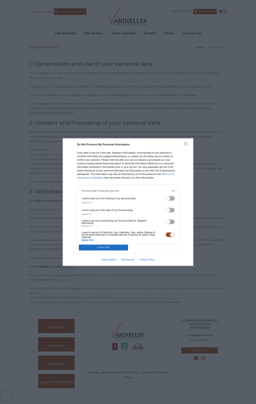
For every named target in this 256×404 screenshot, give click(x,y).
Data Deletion (108, 259)
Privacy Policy (147, 259)
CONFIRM (103, 247)
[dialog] (128, 202)
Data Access (127, 259)
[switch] (170, 198)
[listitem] (128, 191)
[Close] (187, 145)
